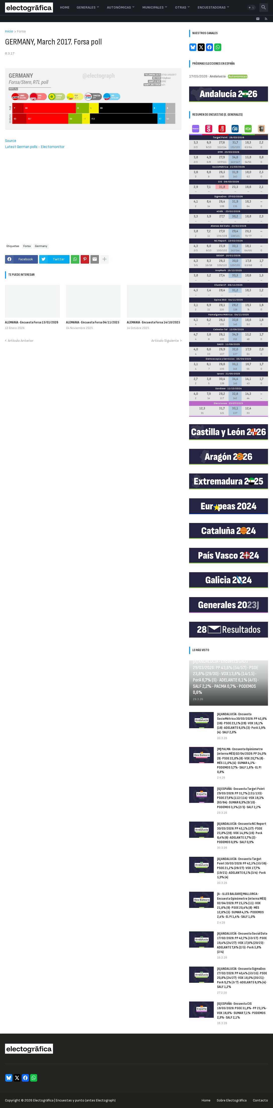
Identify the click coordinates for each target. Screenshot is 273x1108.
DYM (220, 152)
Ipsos (220, 373)
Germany (41, 246)
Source (10, 140)
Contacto (260, 1100)
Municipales (152, 7)
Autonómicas (119, 7)
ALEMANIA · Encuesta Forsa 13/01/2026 (31, 322)
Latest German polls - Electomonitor (35, 146)
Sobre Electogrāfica (232, 1100)
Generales (86, 7)
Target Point (220, 137)
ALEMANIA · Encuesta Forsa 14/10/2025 (153, 322)
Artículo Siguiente (165, 341)
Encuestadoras (212, 7)
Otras (180, 7)
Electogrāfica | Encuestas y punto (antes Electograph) (74, 1100)
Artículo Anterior (20, 341)
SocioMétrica (220, 166)
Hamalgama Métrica (220, 314)
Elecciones (220, 403)
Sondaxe (220, 388)
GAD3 (220, 344)
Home (65, 7)
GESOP (220, 255)
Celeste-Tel (220, 329)
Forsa (21, 31)
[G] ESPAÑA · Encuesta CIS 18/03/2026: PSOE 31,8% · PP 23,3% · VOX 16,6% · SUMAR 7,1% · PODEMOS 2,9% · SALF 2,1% (242, 1010)
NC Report (220, 240)
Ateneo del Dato (220, 225)
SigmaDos (220, 196)
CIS (220, 181)
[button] (251, 7)
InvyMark (220, 270)
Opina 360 (220, 299)
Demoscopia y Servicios (220, 358)
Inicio (9, 31)
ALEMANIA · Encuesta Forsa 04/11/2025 (92, 322)
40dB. (220, 211)
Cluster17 (220, 284)
